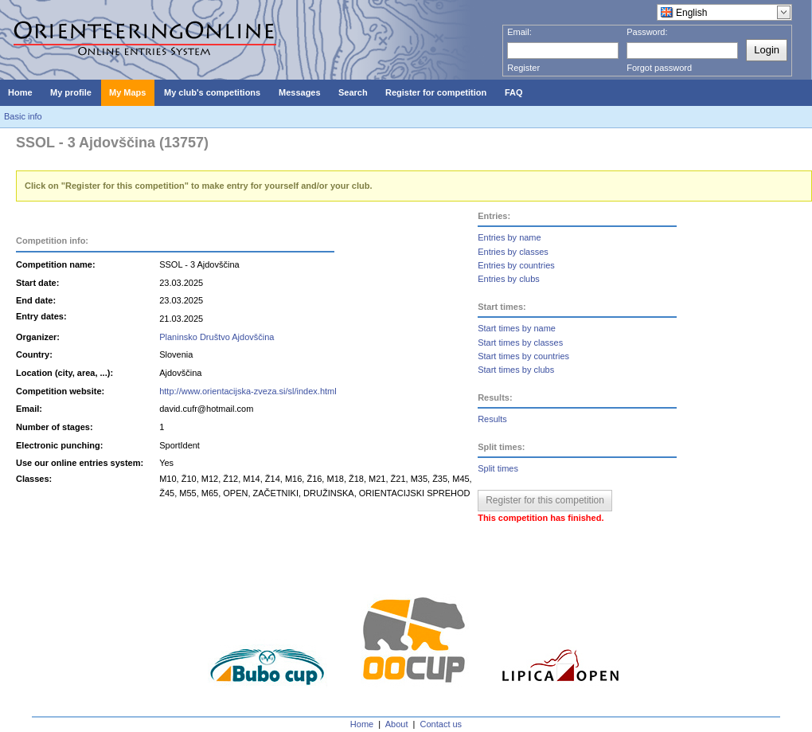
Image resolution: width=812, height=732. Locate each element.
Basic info (23, 116)
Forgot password (659, 67)
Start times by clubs (516, 369)
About (396, 724)
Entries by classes (513, 251)
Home (361, 724)
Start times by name (517, 328)
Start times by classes (520, 342)
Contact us (441, 724)
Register (523, 67)
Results (492, 419)
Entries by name (509, 237)
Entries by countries (516, 265)
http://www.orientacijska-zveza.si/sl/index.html (248, 391)
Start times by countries (523, 356)
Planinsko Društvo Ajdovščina (216, 337)
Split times (498, 468)
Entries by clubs (509, 279)
